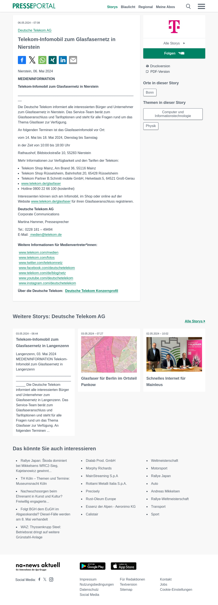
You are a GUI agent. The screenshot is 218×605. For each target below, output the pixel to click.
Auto (154, 483)
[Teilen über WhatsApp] (42, 60)
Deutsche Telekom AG (35, 30)
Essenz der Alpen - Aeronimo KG (111, 506)
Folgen (174, 53)
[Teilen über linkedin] (63, 60)
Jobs (163, 584)
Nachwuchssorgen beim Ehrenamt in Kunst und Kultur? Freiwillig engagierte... (39, 496)
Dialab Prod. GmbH (100, 460)
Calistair (92, 514)
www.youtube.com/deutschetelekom (46, 278)
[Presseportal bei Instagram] (50, 579)
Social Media (89, 594)
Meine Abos (165, 7)
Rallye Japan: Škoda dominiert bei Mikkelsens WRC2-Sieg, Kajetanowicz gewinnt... (41, 466)
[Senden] (73, 60)
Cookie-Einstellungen (176, 589)
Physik (151, 126)
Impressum (88, 579)
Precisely (93, 491)
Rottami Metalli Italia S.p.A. (106, 483)
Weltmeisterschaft (164, 460)
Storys (112, 7)
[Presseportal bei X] (43, 580)
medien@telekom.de (45, 234)
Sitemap (126, 589)
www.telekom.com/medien (38, 252)
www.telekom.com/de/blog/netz (42, 273)
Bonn (150, 92)
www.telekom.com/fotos (36, 257)
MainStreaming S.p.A (102, 476)
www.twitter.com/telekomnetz (40, 263)
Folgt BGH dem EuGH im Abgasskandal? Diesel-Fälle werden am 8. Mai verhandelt (43, 514)
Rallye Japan (161, 476)
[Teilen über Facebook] (22, 60)
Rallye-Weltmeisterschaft (170, 499)
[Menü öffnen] (201, 6)
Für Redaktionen (132, 579)
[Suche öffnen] (188, 6)
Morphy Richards (99, 468)
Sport (155, 514)
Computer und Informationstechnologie (173, 114)
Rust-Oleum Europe (101, 499)
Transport (158, 506)
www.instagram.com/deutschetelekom (47, 283)
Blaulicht (128, 7)
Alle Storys (174, 43)
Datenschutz (89, 589)
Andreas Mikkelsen (165, 491)
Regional (145, 7)
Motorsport (159, 468)
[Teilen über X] (32, 60)
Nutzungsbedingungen (97, 584)
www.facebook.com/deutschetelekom (47, 268)
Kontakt (166, 579)
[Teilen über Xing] (53, 60)
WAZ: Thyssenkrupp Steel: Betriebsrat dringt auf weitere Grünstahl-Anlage (38, 532)
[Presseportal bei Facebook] (38, 580)
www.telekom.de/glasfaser (41, 183)
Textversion (128, 584)
